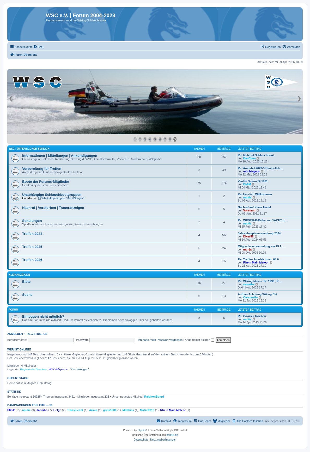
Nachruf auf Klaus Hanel (254, 207)
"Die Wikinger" (79, 369)
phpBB (141, 430)
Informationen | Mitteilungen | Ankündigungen (59, 156)
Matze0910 (147, 410)
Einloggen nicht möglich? (43, 316)
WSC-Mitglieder (58, 369)
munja (247, 249)
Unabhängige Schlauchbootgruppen (51, 195)
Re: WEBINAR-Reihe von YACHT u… (262, 220)
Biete (26, 282)
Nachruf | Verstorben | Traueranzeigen (53, 208)
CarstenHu (250, 297)
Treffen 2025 (32, 247)
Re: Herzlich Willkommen (255, 194)
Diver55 (248, 236)
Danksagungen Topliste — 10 (29, 405)
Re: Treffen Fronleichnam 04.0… (260, 259)
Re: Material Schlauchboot (256, 155)
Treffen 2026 (32, 260)
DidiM (247, 184)
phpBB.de (172, 435)
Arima (93, 410)
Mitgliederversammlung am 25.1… (261, 246)
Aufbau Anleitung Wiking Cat (257, 294)
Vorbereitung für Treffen (41, 169)
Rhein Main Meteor (256, 262)
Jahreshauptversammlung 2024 (259, 233)
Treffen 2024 (32, 234)
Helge (57, 410)
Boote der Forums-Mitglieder (45, 182)
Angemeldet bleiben (199, 339)
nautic (247, 197)
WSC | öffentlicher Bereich (29, 148)
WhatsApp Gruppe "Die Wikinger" (61, 198)
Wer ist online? (19, 349)
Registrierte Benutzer (33, 369)
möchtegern (251, 171)
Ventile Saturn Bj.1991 (253, 181)
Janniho (42, 410)
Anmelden (15, 333)
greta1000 (109, 410)
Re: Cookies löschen (252, 316)
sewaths (248, 284)
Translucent (75, 410)
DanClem (249, 158)
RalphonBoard (154, 396)
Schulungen (32, 221)
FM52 (11, 410)
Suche (27, 295)
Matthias (128, 410)
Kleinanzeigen (19, 274)
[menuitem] (38, 47)
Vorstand (249, 210)
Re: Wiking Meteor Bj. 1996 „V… (259, 281)
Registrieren (37, 333)
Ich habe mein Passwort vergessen (160, 339)
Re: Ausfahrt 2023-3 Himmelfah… (260, 168)
